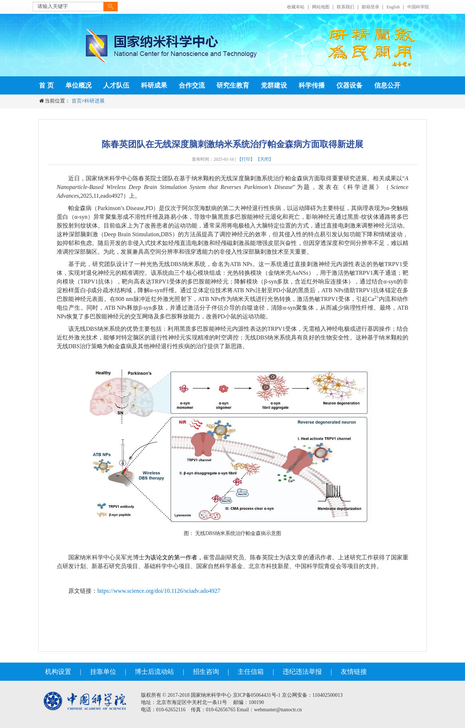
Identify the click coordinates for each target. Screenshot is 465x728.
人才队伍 (116, 85)
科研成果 (154, 85)
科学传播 (312, 85)
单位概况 (78, 85)
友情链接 (354, 671)
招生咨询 (206, 671)
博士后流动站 (154, 671)
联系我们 (345, 6)
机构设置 (58, 671)
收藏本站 (295, 6)
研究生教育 (233, 85)
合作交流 (192, 85)
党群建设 (274, 85)
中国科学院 (418, 6)
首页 (77, 101)
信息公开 (387, 85)
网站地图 (320, 6)
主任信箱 (251, 671)
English (393, 6)
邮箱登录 (370, 6)
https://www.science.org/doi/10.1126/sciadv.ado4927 (158, 591)
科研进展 (94, 101)
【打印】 (246, 159)
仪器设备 (349, 85)
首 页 (46, 85)
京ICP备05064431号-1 (256, 695)
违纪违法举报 (302, 671)
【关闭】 (264, 159)
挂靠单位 (103, 671)
